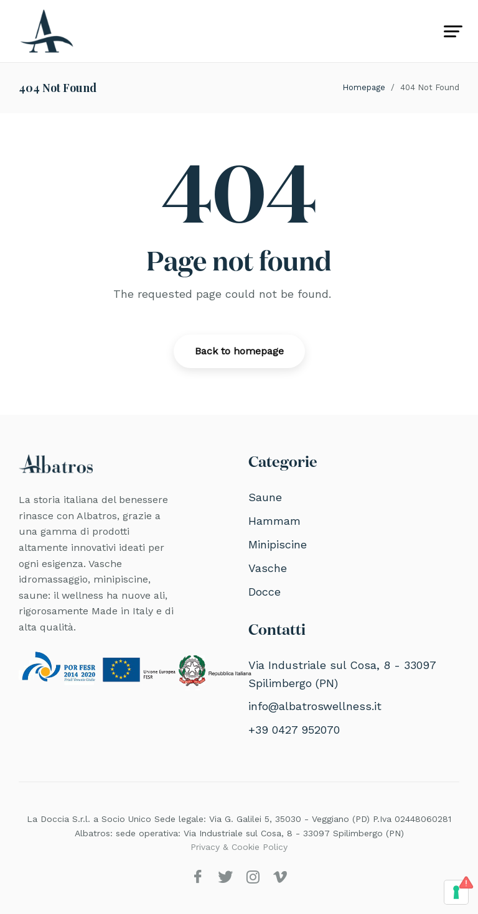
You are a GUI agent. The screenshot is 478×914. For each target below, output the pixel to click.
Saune (265, 497)
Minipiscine (277, 544)
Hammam (274, 520)
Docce (264, 591)
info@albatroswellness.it (315, 706)
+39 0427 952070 (294, 729)
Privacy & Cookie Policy (239, 847)
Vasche (267, 568)
